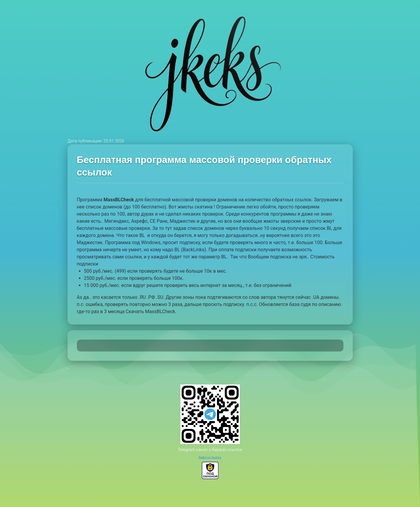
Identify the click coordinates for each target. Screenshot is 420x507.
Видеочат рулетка (210, 457)
